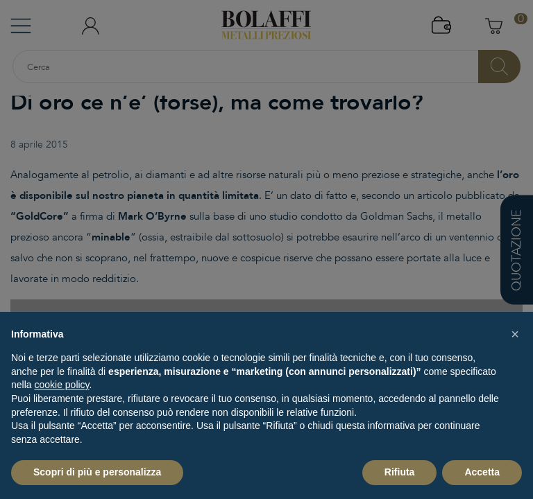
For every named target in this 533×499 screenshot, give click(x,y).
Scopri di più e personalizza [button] (97, 472)
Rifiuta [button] (399, 472)
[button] (515, 334)
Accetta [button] (482, 472)
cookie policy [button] (61, 384)
